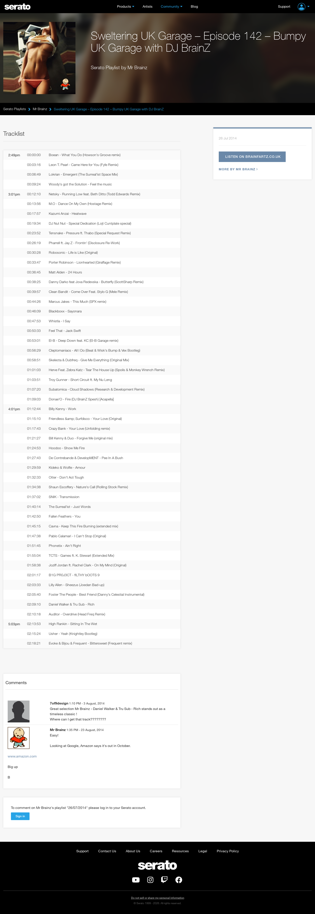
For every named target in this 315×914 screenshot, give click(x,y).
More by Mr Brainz (238, 169)
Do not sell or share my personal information (157, 899)
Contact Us (107, 853)
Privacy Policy (228, 853)
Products (124, 6)
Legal (202, 853)
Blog (194, 6)
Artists (147, 6)
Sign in (20, 818)
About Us (133, 853)
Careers (156, 853)
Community (170, 6)
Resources (180, 853)
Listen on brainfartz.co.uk (253, 157)
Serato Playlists (14, 109)
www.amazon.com (22, 758)
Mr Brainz (40, 109)
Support (284, 6)
